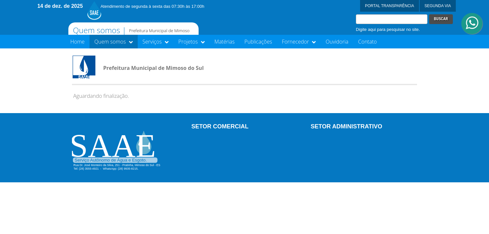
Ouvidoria (337, 41)
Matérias (225, 41)
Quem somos (113, 41)
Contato (367, 41)
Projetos (191, 41)
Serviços (156, 41)
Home (77, 41)
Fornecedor (299, 41)
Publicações (258, 41)
